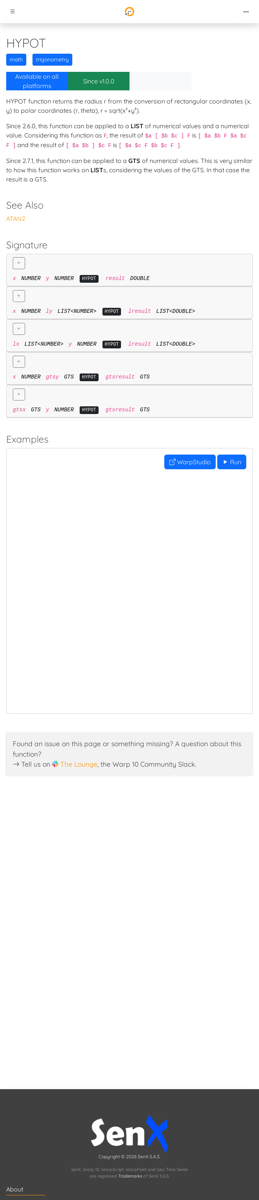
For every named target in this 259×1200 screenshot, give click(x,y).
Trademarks (130, 1176)
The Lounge (78, 764)
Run (231, 462)
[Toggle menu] (13, 11)
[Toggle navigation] (246, 11)
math (16, 59)
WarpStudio (190, 462)
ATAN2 (15, 218)
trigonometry (52, 59)
